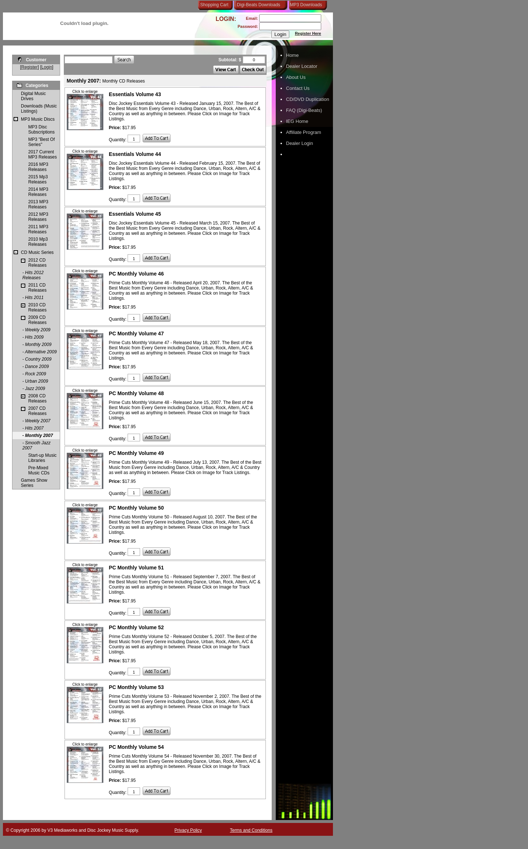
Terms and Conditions (251, 830)
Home (292, 55)
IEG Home (297, 121)
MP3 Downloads (304, 4)
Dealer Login (299, 143)
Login (46, 67)
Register (29, 67)
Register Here (308, 33)
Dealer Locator (301, 66)
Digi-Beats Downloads (258, 4)
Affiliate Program (303, 132)
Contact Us (297, 88)
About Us (295, 77)
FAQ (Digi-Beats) (304, 110)
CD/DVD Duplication (307, 99)
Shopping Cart (214, 4)
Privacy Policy (188, 830)
